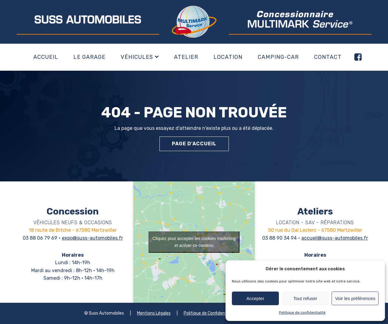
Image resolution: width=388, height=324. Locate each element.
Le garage (89, 57)
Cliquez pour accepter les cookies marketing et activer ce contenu (194, 242)
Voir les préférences (355, 298)
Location (227, 57)
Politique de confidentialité (302, 312)
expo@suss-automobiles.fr (92, 238)
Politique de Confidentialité (210, 313)
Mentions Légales (154, 313)
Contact (328, 57)
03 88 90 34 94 (279, 238)
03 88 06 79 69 (40, 238)
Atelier (186, 57)
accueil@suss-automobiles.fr (334, 238)
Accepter (255, 298)
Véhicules (140, 57)
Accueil (45, 57)
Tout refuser (305, 298)
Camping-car (278, 57)
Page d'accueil (194, 144)
